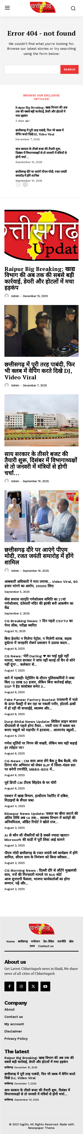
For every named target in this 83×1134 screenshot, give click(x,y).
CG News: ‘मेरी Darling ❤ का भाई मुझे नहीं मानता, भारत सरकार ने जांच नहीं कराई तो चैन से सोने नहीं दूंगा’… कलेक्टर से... (39, 660)
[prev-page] (18, 184)
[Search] (69, 69)
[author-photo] (7, 296)
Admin (15, 296)
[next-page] (25, 184)
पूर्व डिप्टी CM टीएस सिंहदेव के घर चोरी (30, 783)
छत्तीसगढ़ (8, 1067)
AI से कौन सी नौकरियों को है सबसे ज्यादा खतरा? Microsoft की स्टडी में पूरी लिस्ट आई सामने (36, 837)
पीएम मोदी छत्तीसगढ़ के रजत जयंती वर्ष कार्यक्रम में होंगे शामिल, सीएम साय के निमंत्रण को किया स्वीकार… (40, 855)
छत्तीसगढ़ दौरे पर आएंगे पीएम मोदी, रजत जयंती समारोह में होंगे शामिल (41, 173)
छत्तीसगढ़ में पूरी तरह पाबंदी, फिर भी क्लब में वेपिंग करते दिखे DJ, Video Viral (39, 132)
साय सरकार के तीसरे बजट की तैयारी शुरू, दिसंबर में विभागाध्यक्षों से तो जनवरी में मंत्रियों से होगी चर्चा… (40, 153)
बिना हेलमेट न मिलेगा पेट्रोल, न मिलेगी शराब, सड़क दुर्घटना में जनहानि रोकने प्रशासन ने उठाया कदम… (37, 641)
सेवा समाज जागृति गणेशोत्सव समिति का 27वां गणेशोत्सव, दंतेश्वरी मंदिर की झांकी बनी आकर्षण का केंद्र (38, 603)
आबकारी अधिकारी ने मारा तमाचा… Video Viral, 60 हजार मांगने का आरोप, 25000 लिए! (41, 583)
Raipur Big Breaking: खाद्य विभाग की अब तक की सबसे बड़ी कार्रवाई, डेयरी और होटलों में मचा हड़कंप (41, 111)
